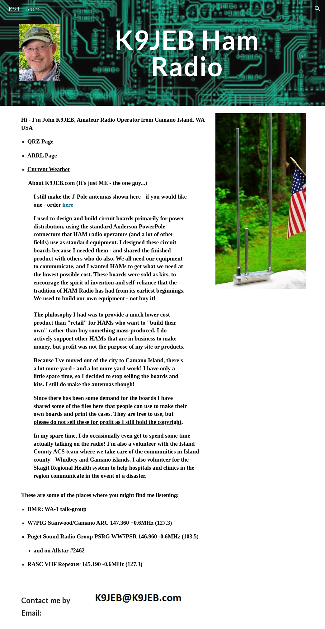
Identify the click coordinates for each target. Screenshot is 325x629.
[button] (317, 8)
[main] (187, 53)
